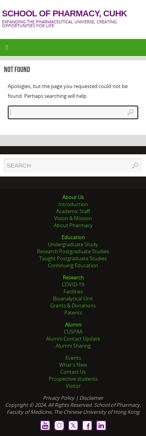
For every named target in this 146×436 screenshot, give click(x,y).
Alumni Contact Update (73, 338)
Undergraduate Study (73, 244)
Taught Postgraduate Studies (73, 258)
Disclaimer (91, 397)
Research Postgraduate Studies (73, 251)
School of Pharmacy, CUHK (64, 14)
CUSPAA (73, 331)
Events (73, 357)
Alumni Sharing (73, 345)
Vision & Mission (73, 218)
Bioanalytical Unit (73, 298)
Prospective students (73, 378)
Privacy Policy (58, 397)
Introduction (73, 204)
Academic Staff (73, 211)
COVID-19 (73, 284)
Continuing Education (73, 265)
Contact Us (73, 371)
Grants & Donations (73, 305)
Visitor (73, 385)
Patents (73, 312)
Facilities (73, 291)
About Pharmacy (73, 225)
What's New (73, 364)
